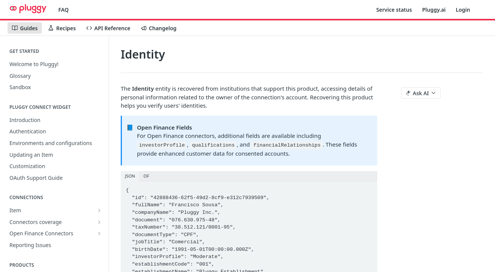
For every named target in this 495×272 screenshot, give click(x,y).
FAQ (63, 9)
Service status (394, 9)
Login (463, 9)
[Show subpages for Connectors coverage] (99, 222)
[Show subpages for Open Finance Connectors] (99, 233)
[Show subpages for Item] (99, 210)
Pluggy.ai (434, 9)
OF (146, 176)
